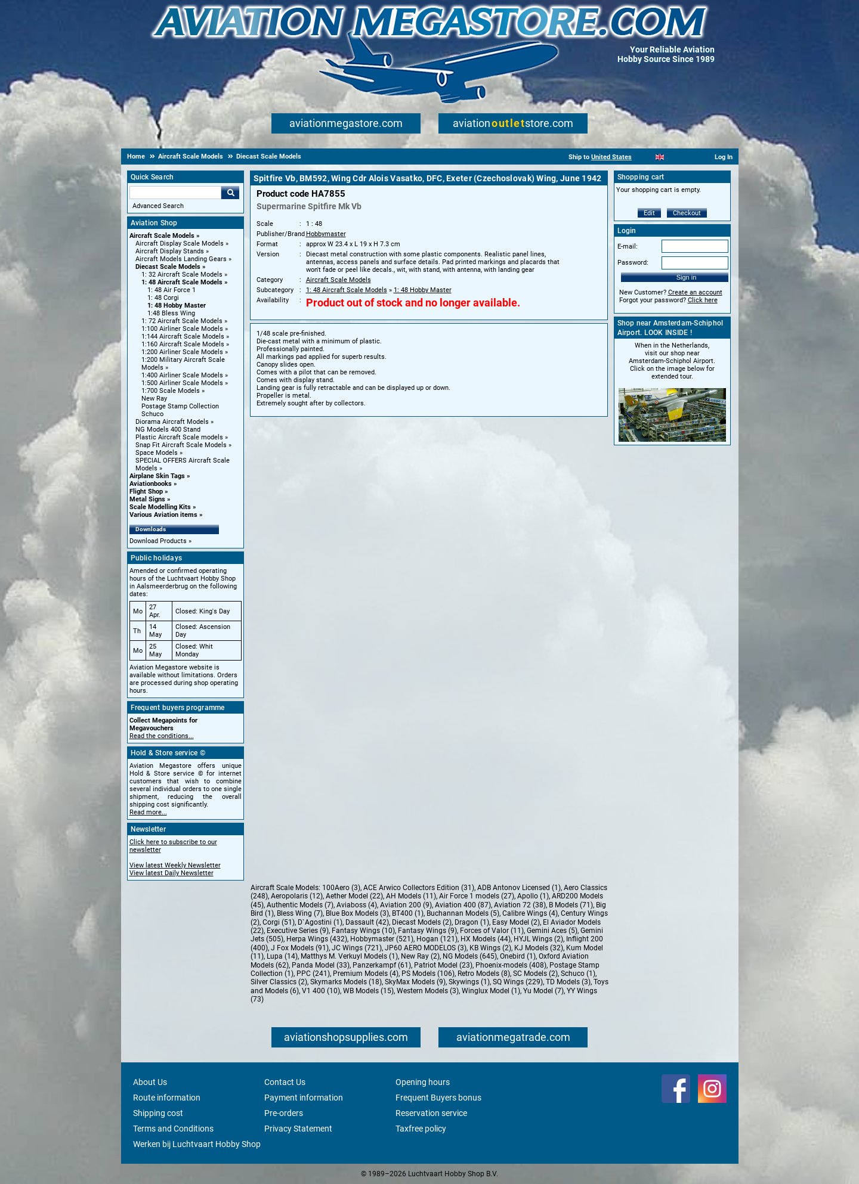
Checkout (687, 213)
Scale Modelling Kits (160, 507)
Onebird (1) (518, 956)
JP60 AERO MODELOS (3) (425, 948)
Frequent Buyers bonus (438, 1097)
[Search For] (175, 192)
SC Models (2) (535, 973)
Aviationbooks (150, 484)
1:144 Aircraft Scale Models (182, 336)
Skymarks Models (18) (346, 982)
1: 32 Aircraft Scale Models (182, 274)
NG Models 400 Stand (167, 429)
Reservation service (431, 1113)
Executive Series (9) (298, 930)
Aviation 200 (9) (406, 905)
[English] (660, 157)
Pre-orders (283, 1113)
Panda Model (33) (321, 965)
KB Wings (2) (490, 948)
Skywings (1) (469, 982)
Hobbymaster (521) (381, 939)
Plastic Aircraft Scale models (179, 437)
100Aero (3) (341, 888)
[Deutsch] (689, 157)
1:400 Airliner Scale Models (182, 375)
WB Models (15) (368, 991)
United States (611, 157)
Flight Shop (146, 491)
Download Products (158, 541)
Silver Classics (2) (279, 982)
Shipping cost (158, 1113)
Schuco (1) (578, 973)
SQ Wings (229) (518, 982)
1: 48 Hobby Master (176, 305)
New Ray (154, 398)
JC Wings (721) (357, 948)
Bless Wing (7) (300, 913)
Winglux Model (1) (491, 991)
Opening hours (422, 1082)
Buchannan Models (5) (463, 913)
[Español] (674, 157)
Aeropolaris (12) (297, 896)
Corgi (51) (278, 922)
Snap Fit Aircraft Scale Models (181, 445)
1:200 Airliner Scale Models (182, 352)
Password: (632, 262)
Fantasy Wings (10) (363, 930)
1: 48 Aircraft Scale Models (182, 282)
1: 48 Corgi (163, 298)
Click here (703, 300)
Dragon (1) (472, 922)
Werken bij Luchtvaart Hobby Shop (197, 1144)
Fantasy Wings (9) (427, 930)
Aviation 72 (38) (520, 905)
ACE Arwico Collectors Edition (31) (418, 888)
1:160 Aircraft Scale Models (182, 344)
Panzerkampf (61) (382, 965)
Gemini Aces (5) (552, 930)
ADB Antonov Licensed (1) (519, 888)
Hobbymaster (326, 234)
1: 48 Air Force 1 (171, 290)
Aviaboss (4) (356, 905)
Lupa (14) (282, 956)
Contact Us (284, 1082)
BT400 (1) (408, 913)
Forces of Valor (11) (492, 930)
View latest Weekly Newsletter (175, 865)
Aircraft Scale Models (161, 236)
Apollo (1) (533, 896)
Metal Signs (147, 499)
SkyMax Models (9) (415, 982)
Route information (166, 1097)
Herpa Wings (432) (316, 939)
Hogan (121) (437, 939)
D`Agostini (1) (320, 922)
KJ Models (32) (538, 948)
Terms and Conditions (173, 1128)
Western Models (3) (428, 991)
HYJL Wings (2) (538, 939)
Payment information (303, 1097)
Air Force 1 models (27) (476, 896)
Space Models (156, 453)
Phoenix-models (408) (510, 965)
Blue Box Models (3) (357, 913)
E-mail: (627, 246)
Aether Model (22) (354, 896)
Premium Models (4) (365, 973)
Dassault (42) (367, 922)
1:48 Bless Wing (171, 313)
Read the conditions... (161, 736)
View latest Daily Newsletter (171, 873)
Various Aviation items (163, 515)
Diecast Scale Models (167, 267)
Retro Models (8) (484, 973)
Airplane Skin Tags (157, 476)
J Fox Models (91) (300, 948)
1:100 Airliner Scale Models (182, 329)
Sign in (686, 277)
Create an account (695, 292)
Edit (649, 213)
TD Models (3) (568, 982)
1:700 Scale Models (170, 391)
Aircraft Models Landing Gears (181, 259)
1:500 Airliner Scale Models (182, 383)
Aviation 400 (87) (463, 905)
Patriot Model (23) (443, 965)
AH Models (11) (411, 896)
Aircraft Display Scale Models (179, 243)
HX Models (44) (486, 939)
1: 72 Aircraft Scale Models (182, 321)
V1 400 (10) (321, 991)
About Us (150, 1082)
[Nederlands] (645, 157)
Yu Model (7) (543, 991)
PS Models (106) (428, 973)
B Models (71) (571, 905)
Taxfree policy (420, 1128)
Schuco (152, 414)
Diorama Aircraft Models (172, 422)
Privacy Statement (298, 1128)
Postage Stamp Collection (180, 406)
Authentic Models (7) (300, 905)
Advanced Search (158, 206)
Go (230, 192)
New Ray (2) (420, 956)
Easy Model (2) (516, 922)
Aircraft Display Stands (169, 251)
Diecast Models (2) (422, 922)
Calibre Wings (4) (530, 913)
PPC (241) (313, 973)
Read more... (148, 812)
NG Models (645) (470, 956)
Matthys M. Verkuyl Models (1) (349, 956)
